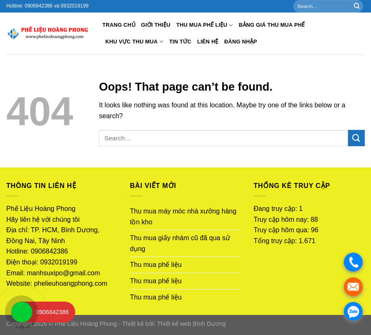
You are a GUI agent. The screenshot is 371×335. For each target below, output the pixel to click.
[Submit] (357, 6)
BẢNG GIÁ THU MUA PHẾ (272, 25)
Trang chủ (118, 25)
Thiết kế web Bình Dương (191, 323)
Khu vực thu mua (134, 42)
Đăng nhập (240, 41)
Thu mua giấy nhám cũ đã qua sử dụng (180, 243)
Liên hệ (208, 41)
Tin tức (180, 41)
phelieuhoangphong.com (70, 283)
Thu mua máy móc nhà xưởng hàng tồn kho (183, 217)
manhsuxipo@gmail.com (63, 273)
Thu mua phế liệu (204, 25)
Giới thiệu (155, 25)
